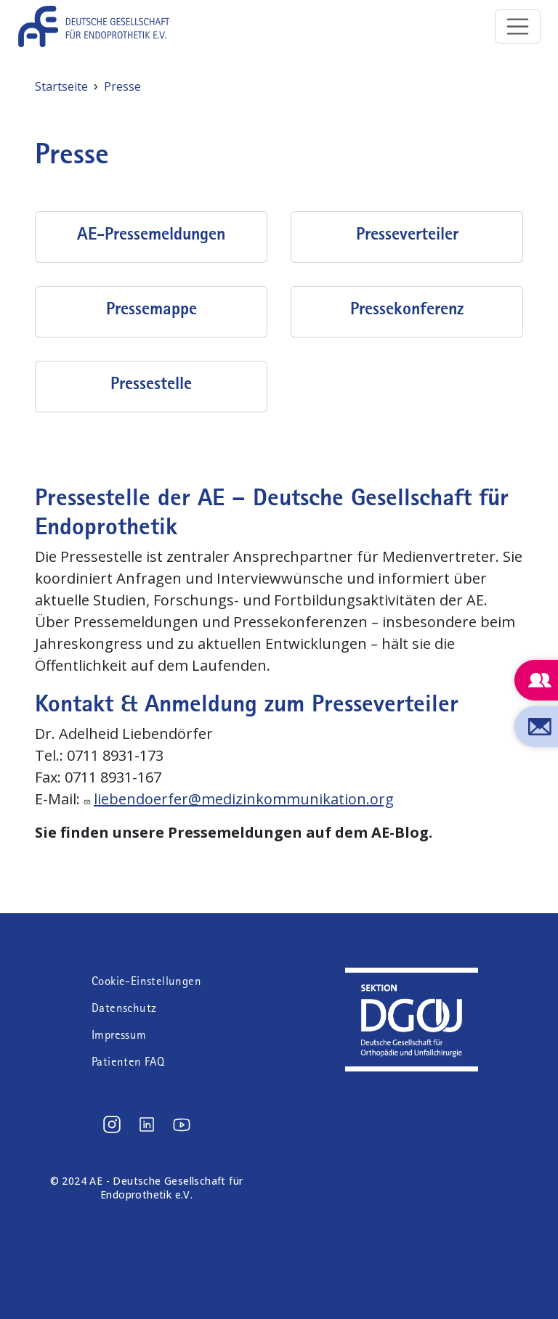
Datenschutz (124, 1008)
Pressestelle (151, 383)
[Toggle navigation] (518, 26)
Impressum (119, 1034)
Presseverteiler (407, 234)
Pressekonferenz (407, 308)
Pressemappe (151, 308)
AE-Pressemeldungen (151, 234)
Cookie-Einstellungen (146, 981)
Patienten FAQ (128, 1061)
